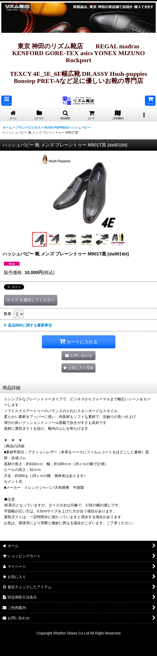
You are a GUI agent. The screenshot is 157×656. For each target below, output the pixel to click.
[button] (6, 101)
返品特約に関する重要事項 (28, 325)
